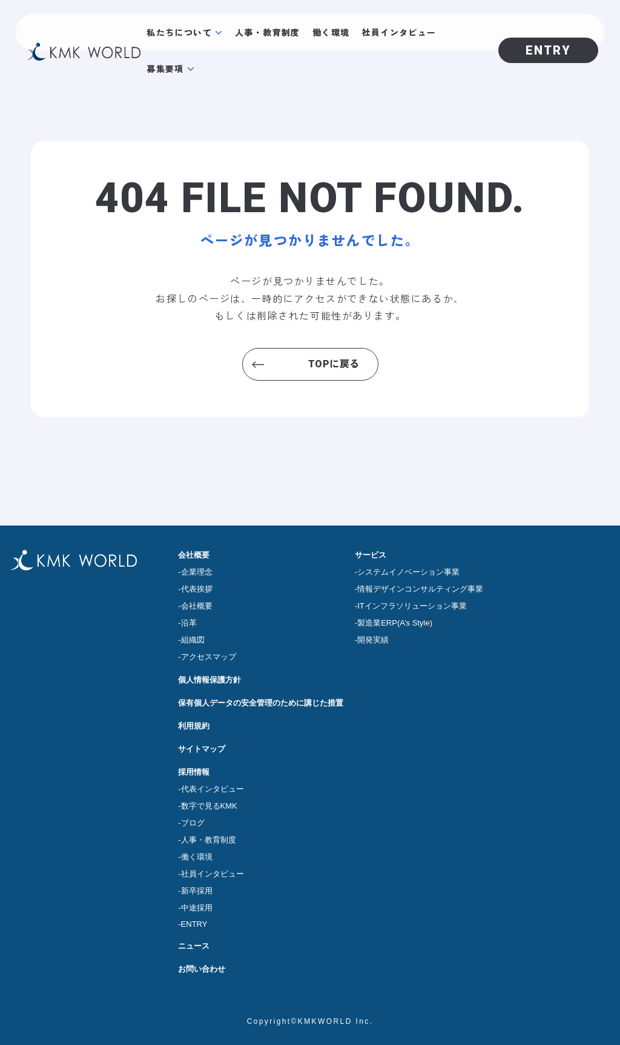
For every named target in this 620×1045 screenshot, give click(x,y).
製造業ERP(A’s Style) (394, 622)
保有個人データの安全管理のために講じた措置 (260, 702)
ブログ (193, 822)
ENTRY (194, 924)
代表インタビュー (212, 788)
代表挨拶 (197, 588)
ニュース (193, 945)
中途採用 (197, 907)
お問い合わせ (201, 968)
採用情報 (193, 771)
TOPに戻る (334, 364)
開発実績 (373, 639)
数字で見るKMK (209, 805)
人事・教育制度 (267, 32)
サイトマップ (201, 748)
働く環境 (331, 32)
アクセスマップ (208, 656)
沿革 (189, 622)
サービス (370, 554)
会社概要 (193, 554)
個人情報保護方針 (209, 679)
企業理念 (197, 571)
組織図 (193, 639)
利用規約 (193, 725)
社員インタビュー (398, 32)
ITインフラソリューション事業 (412, 605)
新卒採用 (197, 890)
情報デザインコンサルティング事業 (420, 588)
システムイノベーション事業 (408, 571)
